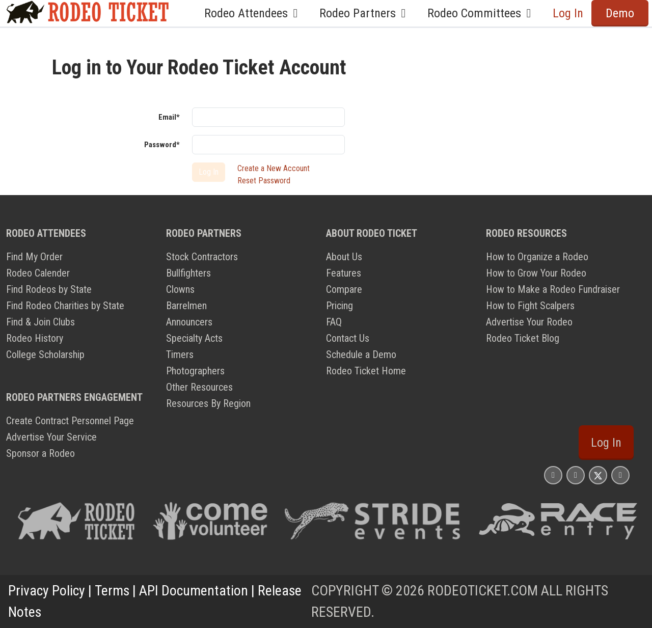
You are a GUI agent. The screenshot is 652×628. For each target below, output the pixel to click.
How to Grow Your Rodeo (536, 273)
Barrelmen (186, 305)
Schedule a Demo (361, 354)
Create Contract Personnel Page (70, 421)
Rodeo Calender (38, 273)
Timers (180, 354)
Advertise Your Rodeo (529, 322)
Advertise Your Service (51, 437)
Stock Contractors (202, 257)
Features (343, 273)
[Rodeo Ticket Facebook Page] (575, 475)
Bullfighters (188, 273)
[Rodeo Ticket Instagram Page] (553, 475)
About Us (344, 257)
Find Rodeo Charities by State (65, 305)
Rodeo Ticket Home (366, 371)
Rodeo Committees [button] (481, 13)
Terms (111, 590)
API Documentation (193, 590)
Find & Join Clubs (40, 322)
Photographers (195, 371)
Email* (169, 117)
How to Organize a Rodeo (537, 257)
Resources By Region (208, 403)
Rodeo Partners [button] (365, 13)
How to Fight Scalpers (530, 305)
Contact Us (347, 338)
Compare (344, 289)
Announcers (189, 322)
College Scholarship (45, 354)
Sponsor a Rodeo (40, 453)
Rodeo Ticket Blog (522, 338)
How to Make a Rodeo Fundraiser (553, 289)
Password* (162, 144)
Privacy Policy (46, 590)
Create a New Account (273, 168)
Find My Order (34, 257)
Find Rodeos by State (49, 289)
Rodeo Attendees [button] (253, 13)
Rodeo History (34, 338)
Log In (568, 13)
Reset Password (263, 180)
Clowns (180, 289)
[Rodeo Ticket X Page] (598, 475)
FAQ (334, 322)
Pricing (339, 305)
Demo (620, 13)
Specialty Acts (194, 338)
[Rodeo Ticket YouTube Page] (620, 475)
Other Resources (199, 387)
